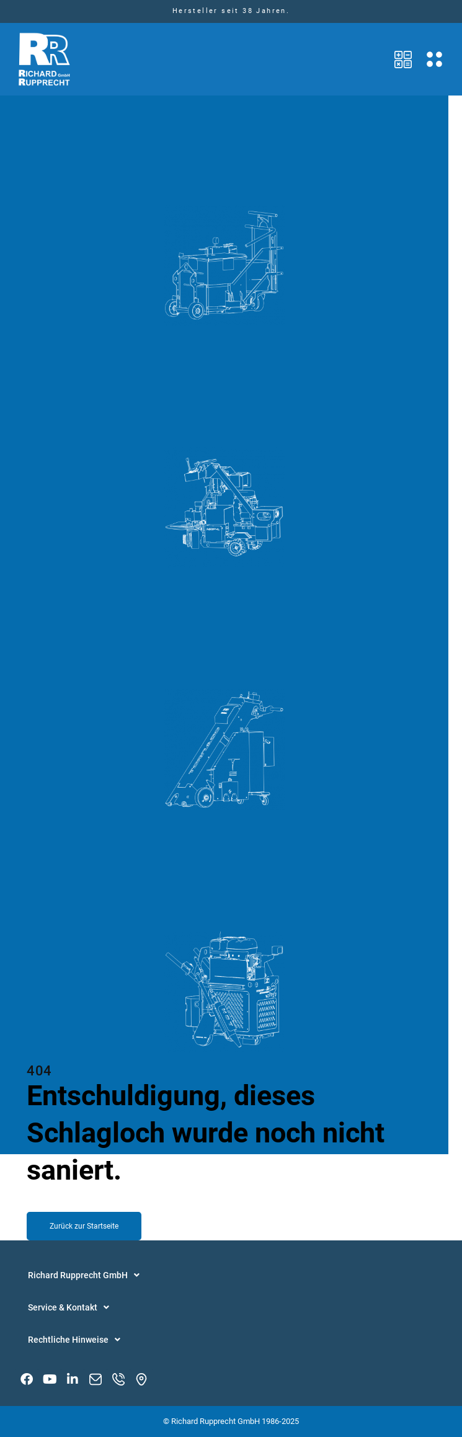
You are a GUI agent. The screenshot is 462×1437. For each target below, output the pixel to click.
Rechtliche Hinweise (74, 1339)
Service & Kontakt (68, 1307)
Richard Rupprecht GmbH (84, 1275)
